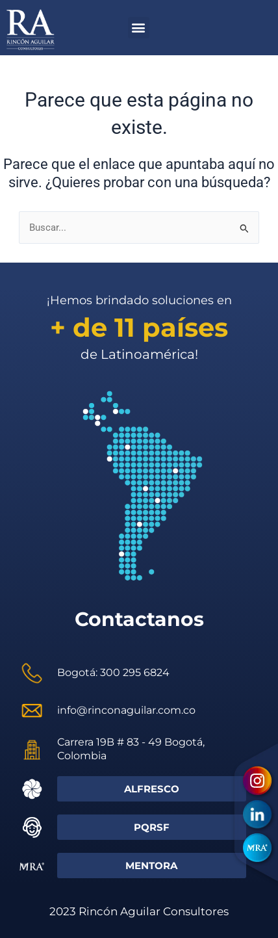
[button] (138, 27)
